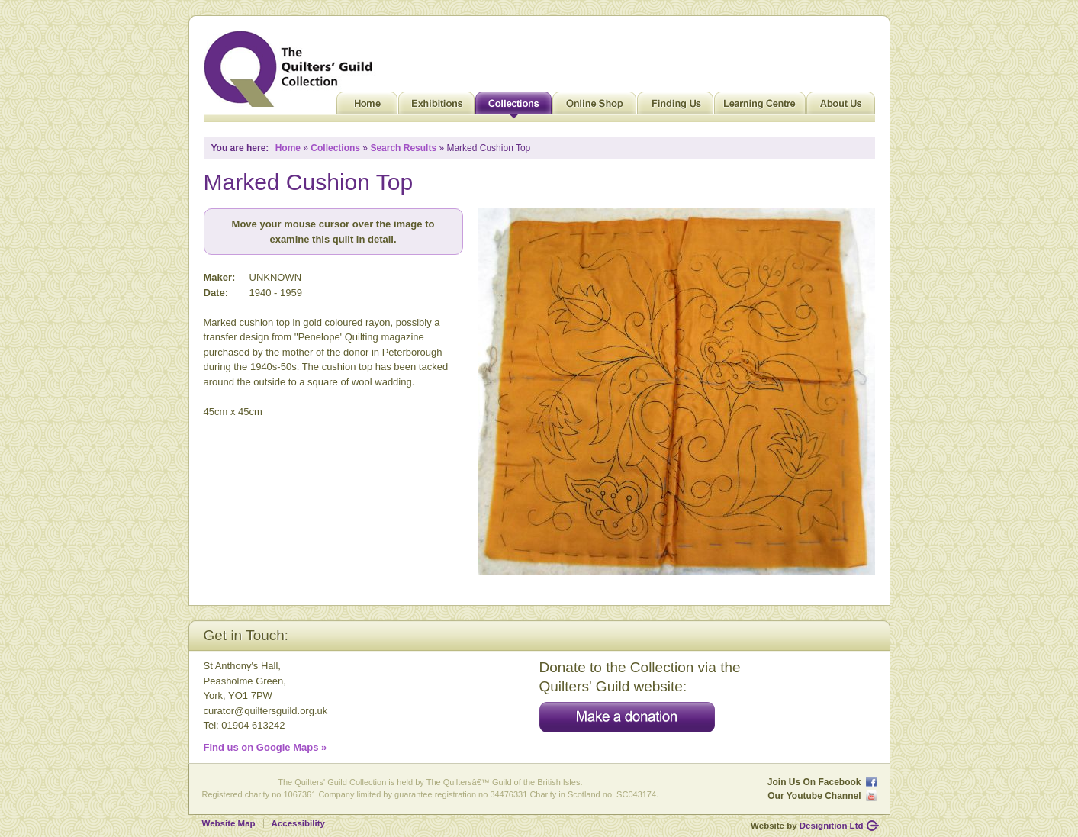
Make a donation (627, 717)
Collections (513, 107)
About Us (840, 107)
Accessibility (298, 823)
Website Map (229, 823)
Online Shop (594, 107)
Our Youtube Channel (814, 795)
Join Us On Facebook (814, 782)
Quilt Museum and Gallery (292, 69)
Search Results (403, 148)
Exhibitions (436, 107)
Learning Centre (760, 107)
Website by (807, 825)
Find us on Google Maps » (265, 747)
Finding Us (675, 107)
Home (366, 107)
